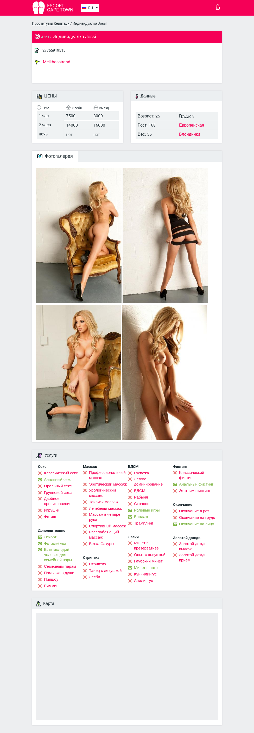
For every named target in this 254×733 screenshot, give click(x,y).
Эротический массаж (108, 484)
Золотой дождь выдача (192, 546)
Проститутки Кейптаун (50, 23)
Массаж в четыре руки (104, 517)
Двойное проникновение (58, 501)
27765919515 (53, 50)
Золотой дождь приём (192, 557)
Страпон (141, 503)
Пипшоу (51, 579)
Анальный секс (57, 479)
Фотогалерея (55, 156)
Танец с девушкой (105, 570)
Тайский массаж (103, 502)
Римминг (52, 586)
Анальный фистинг (196, 484)
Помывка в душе (59, 573)
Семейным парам (60, 566)
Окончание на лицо (196, 524)
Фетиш (50, 516)
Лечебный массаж (105, 508)
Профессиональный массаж (107, 475)
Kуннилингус (145, 574)
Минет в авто (146, 567)
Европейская (191, 125)
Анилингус (143, 580)
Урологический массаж (102, 493)
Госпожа (141, 473)
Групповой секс (58, 492)
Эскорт (50, 537)
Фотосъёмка (55, 543)
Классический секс (61, 473)
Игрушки (51, 510)
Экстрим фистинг (194, 490)
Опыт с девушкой (150, 554)
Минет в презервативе (146, 546)
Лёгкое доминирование (148, 482)
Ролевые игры (147, 510)
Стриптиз (97, 564)
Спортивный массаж (107, 526)
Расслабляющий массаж (104, 535)
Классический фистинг (191, 475)
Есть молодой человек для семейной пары (58, 554)
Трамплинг (143, 523)
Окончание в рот (194, 511)
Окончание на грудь (197, 517)
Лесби (94, 577)
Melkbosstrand (52, 61)
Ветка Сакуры (101, 543)
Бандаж (141, 516)
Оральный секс (58, 486)
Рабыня (141, 497)
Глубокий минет (148, 561)
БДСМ (139, 490)
